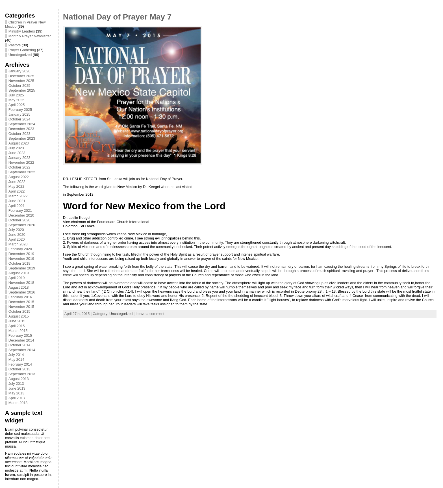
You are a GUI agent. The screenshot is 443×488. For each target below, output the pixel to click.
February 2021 (20, 210)
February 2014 (20, 364)
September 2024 (21, 124)
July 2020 (16, 230)
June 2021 (16, 201)
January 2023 (19, 158)
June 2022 (16, 182)
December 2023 (21, 129)
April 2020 (16, 239)
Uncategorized (20, 55)
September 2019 (21, 268)
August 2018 (18, 287)
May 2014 (16, 359)
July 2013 (16, 383)
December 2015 (21, 302)
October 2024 (19, 119)
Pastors (14, 45)
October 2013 (19, 369)
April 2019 (16, 278)
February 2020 (20, 249)
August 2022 (18, 177)
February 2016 (20, 297)
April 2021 (16, 206)
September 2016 (21, 292)
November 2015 (21, 307)
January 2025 (19, 114)
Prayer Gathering (22, 50)
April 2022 (16, 191)
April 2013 (16, 398)
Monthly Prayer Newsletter (29, 36)
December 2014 (21, 340)
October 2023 (19, 133)
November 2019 (21, 258)
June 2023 (16, 153)
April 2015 (16, 326)
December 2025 (21, 76)
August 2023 (18, 143)
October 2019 (19, 263)
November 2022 (21, 162)
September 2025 (21, 90)
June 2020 (16, 234)
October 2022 (19, 167)
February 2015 (20, 335)
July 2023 (16, 148)
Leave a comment (150, 314)
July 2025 (16, 95)
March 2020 (18, 244)
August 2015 (18, 316)
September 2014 (21, 350)
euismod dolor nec (34, 438)
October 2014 (19, 345)
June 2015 (16, 321)
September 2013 (21, 374)
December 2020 (21, 215)
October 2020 (19, 220)
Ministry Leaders (21, 31)
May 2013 (16, 393)
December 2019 (21, 254)
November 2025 (21, 81)
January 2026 (19, 71)
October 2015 (19, 311)
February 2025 (20, 109)
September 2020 (21, 225)
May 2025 (16, 100)
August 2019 (18, 273)
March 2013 (18, 403)
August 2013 (18, 379)
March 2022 (18, 196)
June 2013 (16, 388)
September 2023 (21, 138)
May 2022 (16, 186)
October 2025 (19, 85)
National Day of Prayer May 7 (117, 16)
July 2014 (16, 355)
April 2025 (16, 105)
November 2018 (21, 282)
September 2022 (21, 172)
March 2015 (18, 331)
